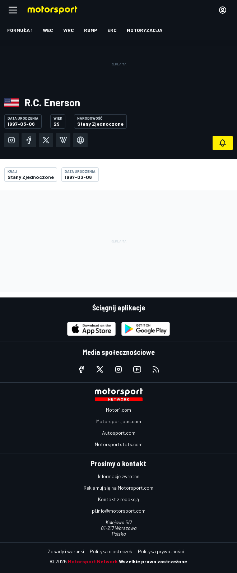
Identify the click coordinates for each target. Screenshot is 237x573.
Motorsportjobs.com (118, 421)
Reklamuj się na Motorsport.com (118, 488)
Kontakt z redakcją (118, 499)
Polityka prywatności (161, 551)
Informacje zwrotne (118, 476)
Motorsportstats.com (119, 444)
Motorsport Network (93, 561)
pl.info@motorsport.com (118, 511)
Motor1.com (118, 410)
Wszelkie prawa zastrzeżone (153, 561)
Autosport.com (118, 433)
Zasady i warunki (66, 551)
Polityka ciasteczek (111, 551)
